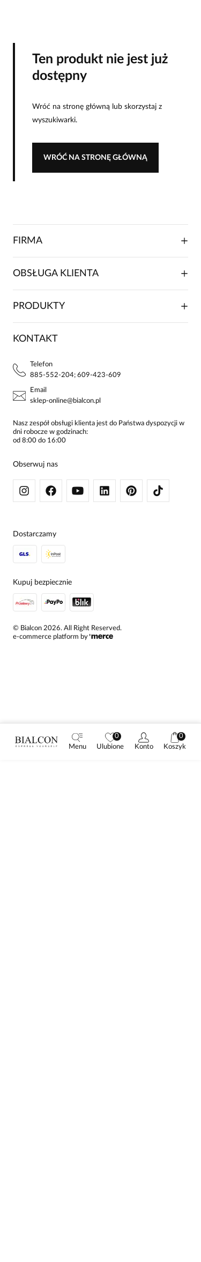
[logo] (36, 741)
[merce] (101, 636)
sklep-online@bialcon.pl (65, 400)
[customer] (144, 741)
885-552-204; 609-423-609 (75, 375)
